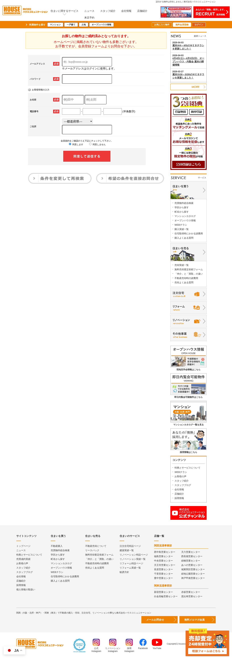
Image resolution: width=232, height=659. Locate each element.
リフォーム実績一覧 (130, 567)
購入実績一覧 (182, 229)
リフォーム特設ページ (131, 563)
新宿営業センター (163, 592)
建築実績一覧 (127, 550)
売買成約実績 (23, 559)
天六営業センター (190, 552)
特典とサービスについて (187, 467)
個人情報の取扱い (25, 589)
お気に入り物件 (161, 24)
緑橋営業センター (190, 560)
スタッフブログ (183, 485)
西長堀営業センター (191, 556)
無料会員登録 (181, 24)
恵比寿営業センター (191, 596)
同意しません (97, 144)
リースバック (92, 550)
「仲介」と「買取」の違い (189, 273)
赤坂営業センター (190, 592)
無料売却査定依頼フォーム (189, 269)
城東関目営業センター (193, 569)
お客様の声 (180, 476)
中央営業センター (163, 560)
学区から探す (182, 207)
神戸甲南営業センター (193, 578)
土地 (83, 24)
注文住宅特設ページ (130, 546)
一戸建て (71, 24)
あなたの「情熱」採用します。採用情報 (211, 12)
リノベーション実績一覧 (133, 559)
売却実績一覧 (182, 265)
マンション (55, 24)
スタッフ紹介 (107, 10)
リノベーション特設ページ (134, 554)
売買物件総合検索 (184, 203)
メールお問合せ (155, 619)
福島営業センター (163, 556)
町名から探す (182, 211)
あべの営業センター (191, 565)
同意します (76, 144)
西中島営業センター (164, 552)
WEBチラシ (181, 224)
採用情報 (179, 498)
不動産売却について (95, 546)
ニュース (89, 10)
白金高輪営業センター (166, 596)
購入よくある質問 (184, 238)
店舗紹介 (142, 10)
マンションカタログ (185, 216)
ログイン (198, 24)
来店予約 (89, 17)
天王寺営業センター (164, 565)
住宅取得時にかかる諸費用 (189, 233)
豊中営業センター (163, 578)
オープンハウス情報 (101, 24)
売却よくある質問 (184, 282)
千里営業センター (163, 573)
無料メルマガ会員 (194, 619)
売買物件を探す (37, 24)
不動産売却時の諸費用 (186, 278)
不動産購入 (57, 546)
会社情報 (126, 10)
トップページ (23, 546)
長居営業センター (163, 569)
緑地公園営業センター (193, 573)
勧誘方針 (124, 572)
